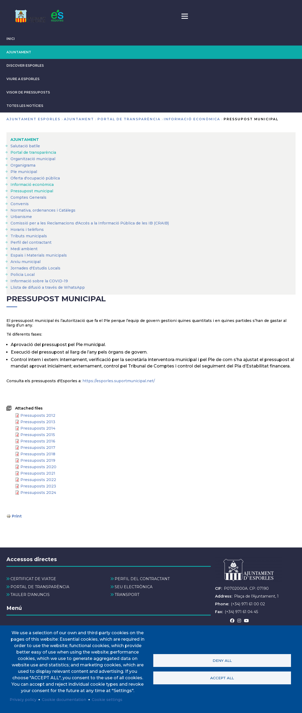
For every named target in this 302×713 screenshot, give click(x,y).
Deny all (222, 660)
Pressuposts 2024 (38, 492)
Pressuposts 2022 (38, 479)
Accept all (222, 678)
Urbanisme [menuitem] (21, 216)
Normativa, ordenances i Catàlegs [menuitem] (42, 210)
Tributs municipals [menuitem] (28, 236)
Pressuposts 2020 (38, 466)
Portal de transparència (129, 119)
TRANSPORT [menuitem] (127, 594)
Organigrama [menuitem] (22, 165)
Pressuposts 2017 (37, 447)
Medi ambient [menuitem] (24, 248)
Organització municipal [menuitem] (32, 158)
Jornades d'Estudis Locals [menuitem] (35, 268)
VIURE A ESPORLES (22, 79)
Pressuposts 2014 (37, 428)
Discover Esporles (25, 65)
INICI (10, 39)
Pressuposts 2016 (37, 441)
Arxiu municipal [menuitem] (25, 261)
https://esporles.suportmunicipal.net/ (118, 380)
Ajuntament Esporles (33, 119)
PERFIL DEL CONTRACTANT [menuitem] (142, 579)
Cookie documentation (64, 699)
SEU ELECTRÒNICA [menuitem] (133, 587)
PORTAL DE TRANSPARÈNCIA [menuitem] (39, 587)
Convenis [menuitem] (19, 203)
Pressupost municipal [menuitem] (31, 191)
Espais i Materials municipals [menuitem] (38, 255)
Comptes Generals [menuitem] (28, 197)
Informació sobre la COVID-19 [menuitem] (39, 281)
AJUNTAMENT (18, 52)
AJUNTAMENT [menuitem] (24, 139)
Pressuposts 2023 (38, 486)
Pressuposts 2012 (37, 415)
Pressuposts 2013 (37, 421)
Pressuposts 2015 (37, 434)
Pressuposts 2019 (37, 460)
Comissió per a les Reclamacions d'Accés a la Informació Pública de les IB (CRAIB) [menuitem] (89, 223)
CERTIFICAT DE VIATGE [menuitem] (33, 579)
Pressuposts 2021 (37, 473)
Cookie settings (107, 699)
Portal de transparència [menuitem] (33, 152)
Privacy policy (23, 699)
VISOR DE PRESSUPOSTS (28, 92)
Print (17, 516)
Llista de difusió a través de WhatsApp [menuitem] (47, 287)
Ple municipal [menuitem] (23, 171)
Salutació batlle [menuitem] (25, 146)
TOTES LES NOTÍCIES (24, 106)
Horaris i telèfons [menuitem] (27, 229)
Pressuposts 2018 (37, 454)
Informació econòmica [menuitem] (32, 184)
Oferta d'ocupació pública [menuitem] (35, 178)
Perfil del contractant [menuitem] (31, 242)
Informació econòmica (192, 119)
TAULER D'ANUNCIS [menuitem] (30, 594)
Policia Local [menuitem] (22, 274)
